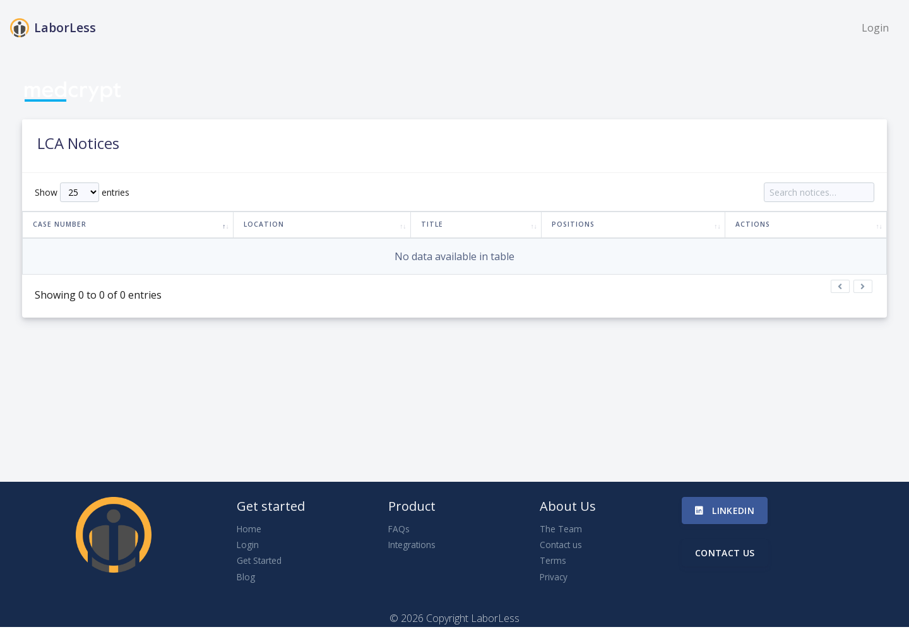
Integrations (412, 545)
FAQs (399, 529)
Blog (246, 577)
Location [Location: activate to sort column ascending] (264, 224)
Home (249, 529)
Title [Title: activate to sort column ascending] (432, 224)
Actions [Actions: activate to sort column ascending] (752, 224)
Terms (553, 560)
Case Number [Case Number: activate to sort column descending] (59, 224)
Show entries (82, 192)
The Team (561, 529)
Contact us (561, 545)
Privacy (553, 577)
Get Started (259, 560)
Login (875, 28)
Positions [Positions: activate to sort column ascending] (573, 224)
